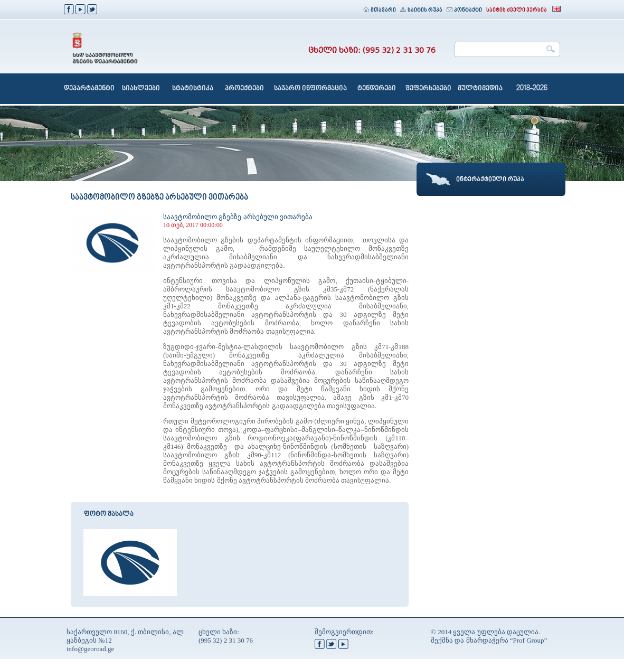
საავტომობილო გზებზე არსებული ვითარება (238, 217)
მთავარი (379, 10)
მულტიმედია (480, 88)
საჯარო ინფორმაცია (310, 88)
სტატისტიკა (192, 88)
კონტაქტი (464, 10)
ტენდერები (376, 88)
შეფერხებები (428, 88)
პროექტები (244, 88)
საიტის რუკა (421, 10)
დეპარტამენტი (89, 88)
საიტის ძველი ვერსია (516, 10)
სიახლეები (141, 88)
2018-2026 (531, 88)
